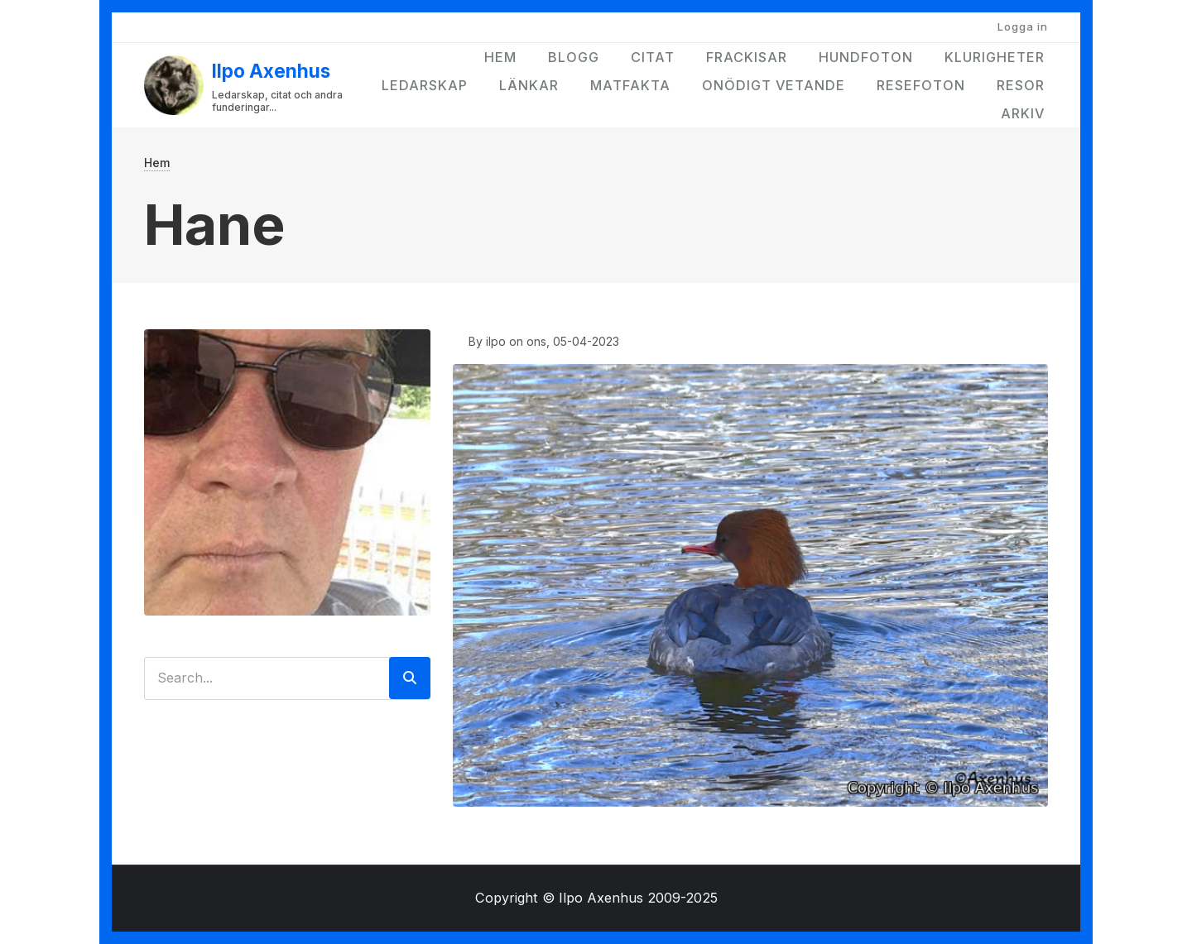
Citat (653, 57)
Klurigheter (994, 57)
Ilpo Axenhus (271, 71)
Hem (500, 57)
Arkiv (1023, 113)
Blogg (573, 57)
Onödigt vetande (773, 85)
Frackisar (746, 57)
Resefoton (921, 85)
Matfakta (630, 85)
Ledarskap (425, 85)
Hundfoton (866, 57)
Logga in (1022, 26)
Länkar (529, 85)
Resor (1021, 85)
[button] (750, 583)
